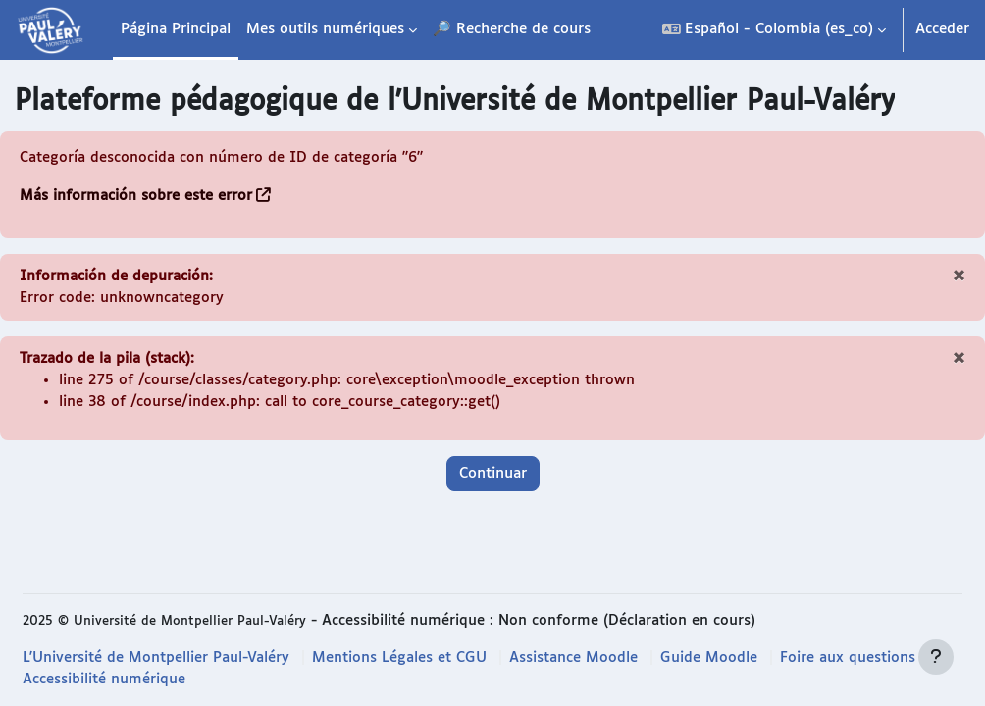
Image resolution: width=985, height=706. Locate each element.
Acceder (942, 29)
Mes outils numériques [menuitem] (325, 29)
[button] (774, 30)
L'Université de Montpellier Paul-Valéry (156, 656)
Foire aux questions (848, 656)
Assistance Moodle (574, 656)
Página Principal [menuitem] (176, 29)
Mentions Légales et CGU (400, 656)
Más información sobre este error (136, 196)
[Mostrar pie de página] (936, 657)
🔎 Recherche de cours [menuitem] (512, 29)
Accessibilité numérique (104, 679)
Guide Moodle (709, 656)
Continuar (493, 476)
